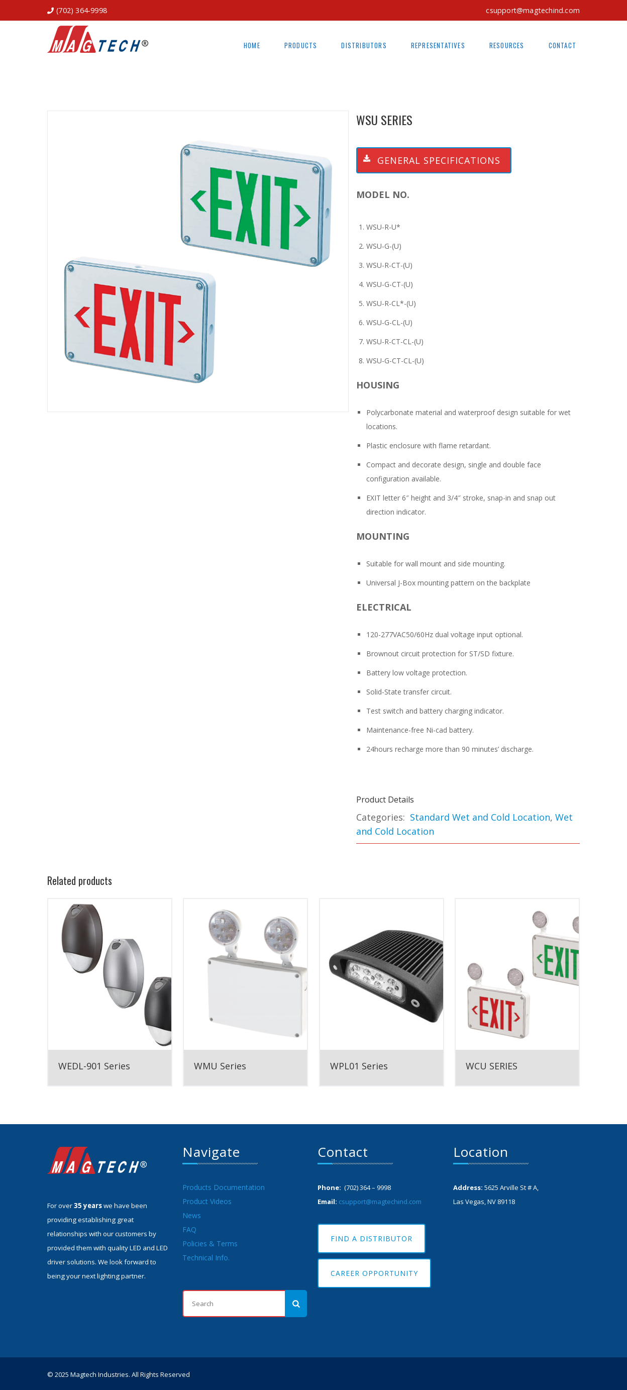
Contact (562, 45)
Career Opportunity (374, 1273)
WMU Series (220, 1066)
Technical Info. (206, 1257)
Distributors (363, 45)
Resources (507, 45)
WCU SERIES (491, 1066)
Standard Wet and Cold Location (480, 817)
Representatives (438, 45)
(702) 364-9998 (81, 10)
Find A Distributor (371, 1238)
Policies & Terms (210, 1243)
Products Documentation (223, 1187)
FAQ (189, 1229)
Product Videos (207, 1201)
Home (252, 45)
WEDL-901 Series (94, 1066)
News (191, 1215)
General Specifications (428, 160)
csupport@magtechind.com (533, 10)
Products (301, 45)
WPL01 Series (359, 1066)
